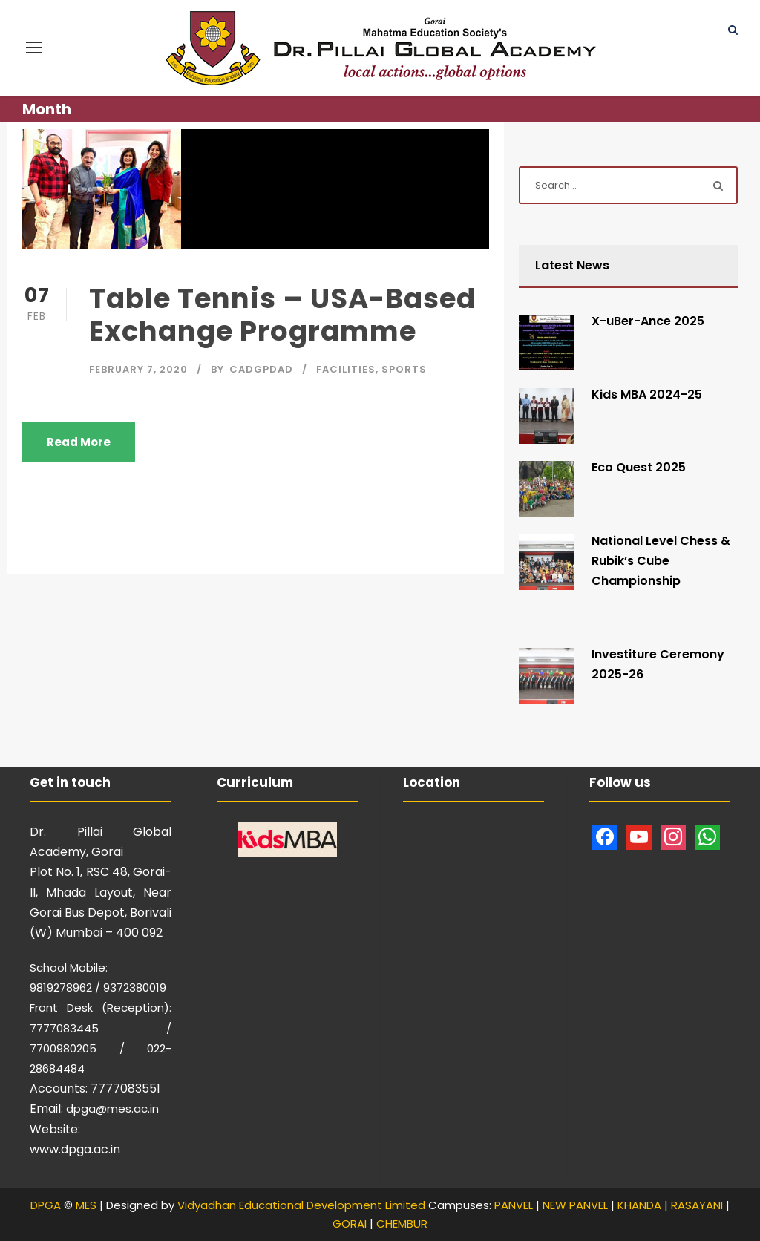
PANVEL (513, 1205)
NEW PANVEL (575, 1205)
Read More (79, 442)
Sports (404, 369)
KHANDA (639, 1205)
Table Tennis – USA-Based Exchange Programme (282, 314)
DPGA (45, 1205)
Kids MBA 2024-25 (647, 394)
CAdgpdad (261, 369)
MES (86, 1205)
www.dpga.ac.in (75, 1149)
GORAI (349, 1223)
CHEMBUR (402, 1223)
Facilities (346, 369)
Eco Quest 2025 (639, 467)
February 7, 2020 (138, 369)
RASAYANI (697, 1205)
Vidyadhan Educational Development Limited (301, 1205)
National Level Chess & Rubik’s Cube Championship (661, 560)
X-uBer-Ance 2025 (648, 321)
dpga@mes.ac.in (112, 1108)
